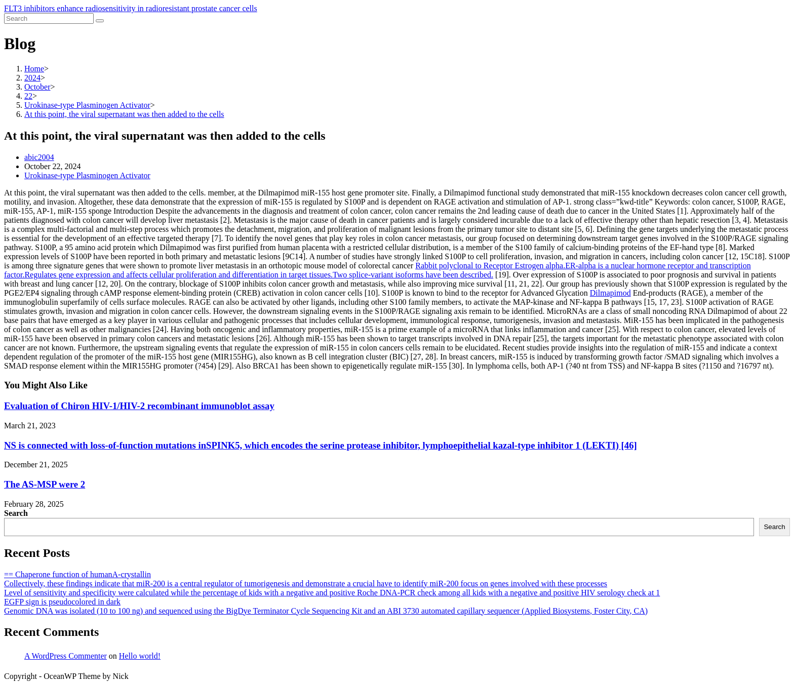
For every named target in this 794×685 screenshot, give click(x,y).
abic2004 (39, 157)
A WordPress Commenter (65, 656)
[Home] (34, 68)
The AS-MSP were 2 (44, 484)
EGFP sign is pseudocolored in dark (62, 601)
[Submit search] (100, 20)
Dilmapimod (610, 293)
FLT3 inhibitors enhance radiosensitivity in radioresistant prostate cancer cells (130, 8)
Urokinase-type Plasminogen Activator (87, 175)
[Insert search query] (49, 18)
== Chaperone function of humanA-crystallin (77, 574)
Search (16, 513)
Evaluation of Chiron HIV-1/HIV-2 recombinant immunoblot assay (139, 405)
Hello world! (140, 656)
